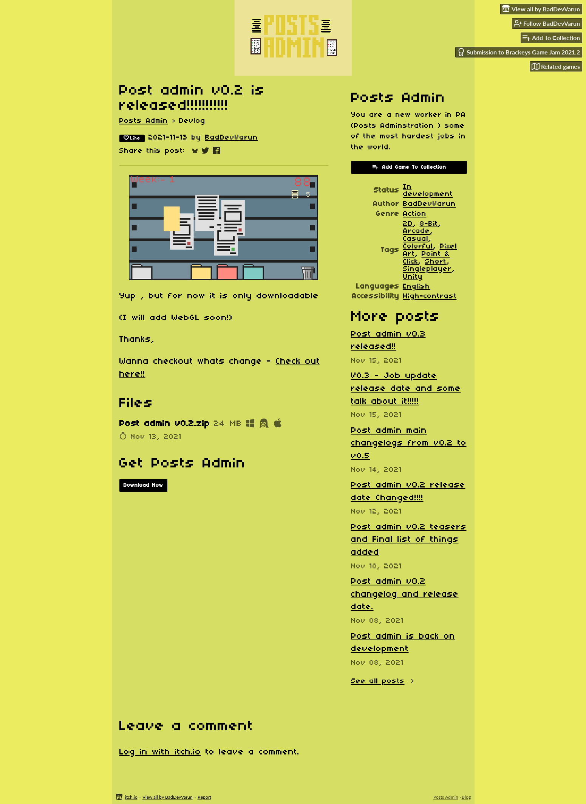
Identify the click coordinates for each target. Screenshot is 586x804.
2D (408, 224)
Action (415, 214)
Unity (413, 277)
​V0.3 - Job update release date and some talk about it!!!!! (406, 388)
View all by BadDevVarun (167, 797)
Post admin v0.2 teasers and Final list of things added (409, 540)
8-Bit (429, 224)
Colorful (418, 246)
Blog (466, 797)
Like (132, 138)
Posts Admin (143, 121)
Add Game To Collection (409, 166)
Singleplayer (427, 269)
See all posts (378, 681)
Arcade (416, 231)
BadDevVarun (231, 137)
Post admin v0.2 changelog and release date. (405, 594)
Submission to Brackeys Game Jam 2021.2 (518, 52)
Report (204, 797)
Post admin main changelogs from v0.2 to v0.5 (409, 443)
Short (436, 261)
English (416, 286)
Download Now (143, 485)
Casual (415, 239)
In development (428, 190)
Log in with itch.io (160, 752)
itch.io (131, 797)
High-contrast (430, 296)
